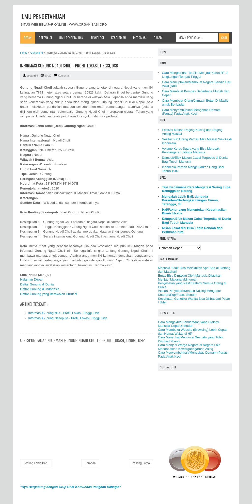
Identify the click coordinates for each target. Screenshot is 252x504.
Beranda (89, 463)
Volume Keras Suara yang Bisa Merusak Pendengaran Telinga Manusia (190, 150)
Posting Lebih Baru (35, 463)
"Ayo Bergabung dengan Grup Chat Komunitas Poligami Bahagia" (70, 487)
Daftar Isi (45, 37)
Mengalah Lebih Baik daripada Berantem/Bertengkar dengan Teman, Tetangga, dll (190, 200)
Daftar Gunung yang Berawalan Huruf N (48, 294)
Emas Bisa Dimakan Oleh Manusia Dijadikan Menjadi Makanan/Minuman (189, 277)
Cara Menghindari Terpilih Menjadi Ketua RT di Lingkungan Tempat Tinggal (195, 75)
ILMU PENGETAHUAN (42, 16)
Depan (28, 37)
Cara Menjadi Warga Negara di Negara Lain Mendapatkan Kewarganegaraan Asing (189, 347)
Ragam (158, 37)
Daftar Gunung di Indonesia (39, 289)
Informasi (139, 37)
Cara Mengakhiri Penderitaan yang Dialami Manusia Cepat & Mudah (188, 324)
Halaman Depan (31, 279)
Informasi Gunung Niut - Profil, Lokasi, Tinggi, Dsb (63, 313)
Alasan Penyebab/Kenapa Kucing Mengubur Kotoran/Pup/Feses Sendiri (189, 293)
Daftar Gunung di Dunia (37, 284)
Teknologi (97, 37)
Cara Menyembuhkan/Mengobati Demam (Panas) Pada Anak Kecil (191, 112)
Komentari (64, 75)
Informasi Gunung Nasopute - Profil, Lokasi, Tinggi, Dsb (67, 318)
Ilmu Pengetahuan (71, 37)
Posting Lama (141, 463)
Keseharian (118, 37)
